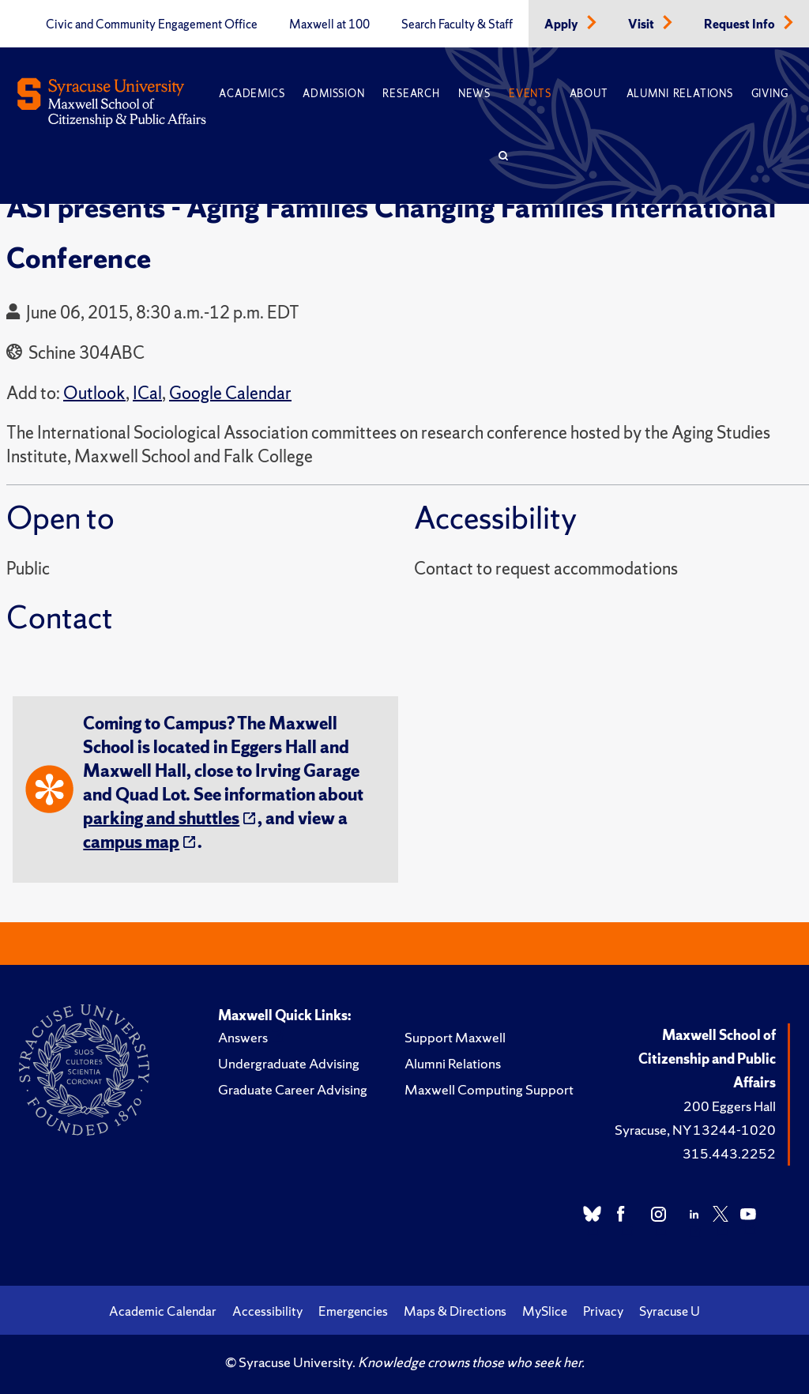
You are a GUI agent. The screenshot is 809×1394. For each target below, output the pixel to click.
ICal (147, 393)
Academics (251, 93)
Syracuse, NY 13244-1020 (695, 1130)
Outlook (94, 393)
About (589, 93)
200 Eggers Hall (729, 1106)
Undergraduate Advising (288, 1063)
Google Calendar (230, 393)
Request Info (740, 24)
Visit (642, 24)
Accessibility (267, 1311)
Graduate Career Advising (292, 1089)
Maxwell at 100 (329, 24)
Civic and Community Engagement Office (152, 24)
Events (530, 93)
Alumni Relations (680, 93)
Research (410, 93)
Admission (333, 93)
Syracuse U (669, 1311)
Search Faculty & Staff (457, 24)
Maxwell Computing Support (489, 1089)
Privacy (603, 1311)
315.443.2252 (729, 1153)
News (474, 93)
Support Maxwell (455, 1037)
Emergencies (353, 1311)
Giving (769, 93)
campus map (131, 842)
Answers (243, 1037)
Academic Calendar (162, 1311)
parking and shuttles (161, 818)
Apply (562, 24)
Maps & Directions (455, 1311)
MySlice (544, 1311)
